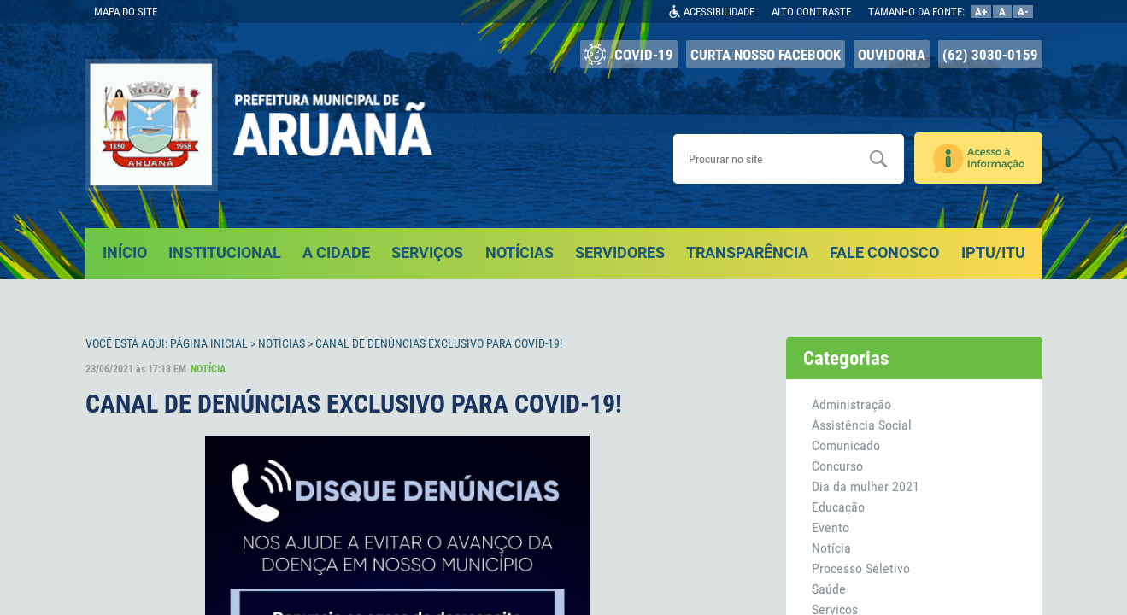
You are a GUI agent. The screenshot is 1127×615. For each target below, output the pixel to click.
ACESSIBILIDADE (719, 11)
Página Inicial (209, 343)
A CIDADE (336, 252)
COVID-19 (628, 54)
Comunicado (846, 445)
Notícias (281, 343)
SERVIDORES (620, 252)
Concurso (837, 466)
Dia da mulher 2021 (865, 486)
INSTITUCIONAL (224, 252)
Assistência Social (862, 425)
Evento (830, 527)
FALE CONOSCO (884, 252)
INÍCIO (125, 252)
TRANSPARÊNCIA (747, 252)
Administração (851, 404)
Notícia (831, 548)
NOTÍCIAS (519, 252)
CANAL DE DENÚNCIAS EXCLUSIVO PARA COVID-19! (438, 343)
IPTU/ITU (993, 252)
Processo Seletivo (861, 568)
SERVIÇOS (427, 252)
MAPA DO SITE (125, 11)
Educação (838, 507)
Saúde (829, 589)
